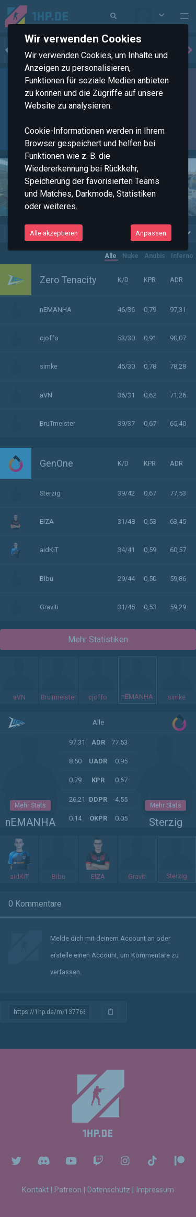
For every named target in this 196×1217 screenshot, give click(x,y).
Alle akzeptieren (54, 233)
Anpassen (150, 233)
